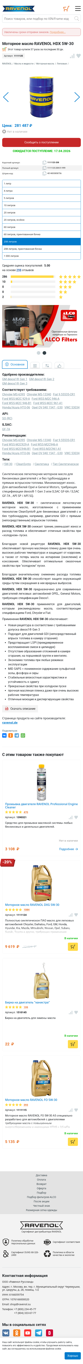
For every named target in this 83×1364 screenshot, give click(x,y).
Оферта (41, 1188)
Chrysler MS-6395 (13, 440)
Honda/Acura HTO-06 (16, 453)
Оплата (41, 1179)
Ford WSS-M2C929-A (15, 444)
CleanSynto (23, 464)
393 (26, 1105)
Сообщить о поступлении (41, 142)
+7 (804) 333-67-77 (25, 1313)
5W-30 (8, 464)
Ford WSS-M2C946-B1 (16, 449)
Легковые (62, 63)
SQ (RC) (7, 418)
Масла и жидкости (23, 63)
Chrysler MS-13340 (39, 440)
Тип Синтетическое (66, 464)
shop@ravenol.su (20, 1304)
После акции (41, 1201)
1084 (26, 909)
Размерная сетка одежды (41, 1210)
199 (26, 1007)
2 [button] (44, 353)
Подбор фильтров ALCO (41, 1197)
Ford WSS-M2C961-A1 (47, 449)
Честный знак (41, 1205)
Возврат (42, 1184)
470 (26, 812)
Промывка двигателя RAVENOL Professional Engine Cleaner (41, 805)
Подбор (41, 1192)
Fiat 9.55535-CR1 (64, 440)
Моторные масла (45, 63)
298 (18, 270)
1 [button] (38, 353)
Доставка (41, 1175)
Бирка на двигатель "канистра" (27, 1002)
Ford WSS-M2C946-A (44, 444)
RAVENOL (7, 63)
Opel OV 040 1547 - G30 (47, 453)
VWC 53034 (72, 453)
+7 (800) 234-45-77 (25, 1309)
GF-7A (6, 429)
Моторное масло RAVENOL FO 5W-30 (31, 1100)
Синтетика (42, 464)
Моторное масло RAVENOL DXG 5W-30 (32, 905)
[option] (41, 97)
